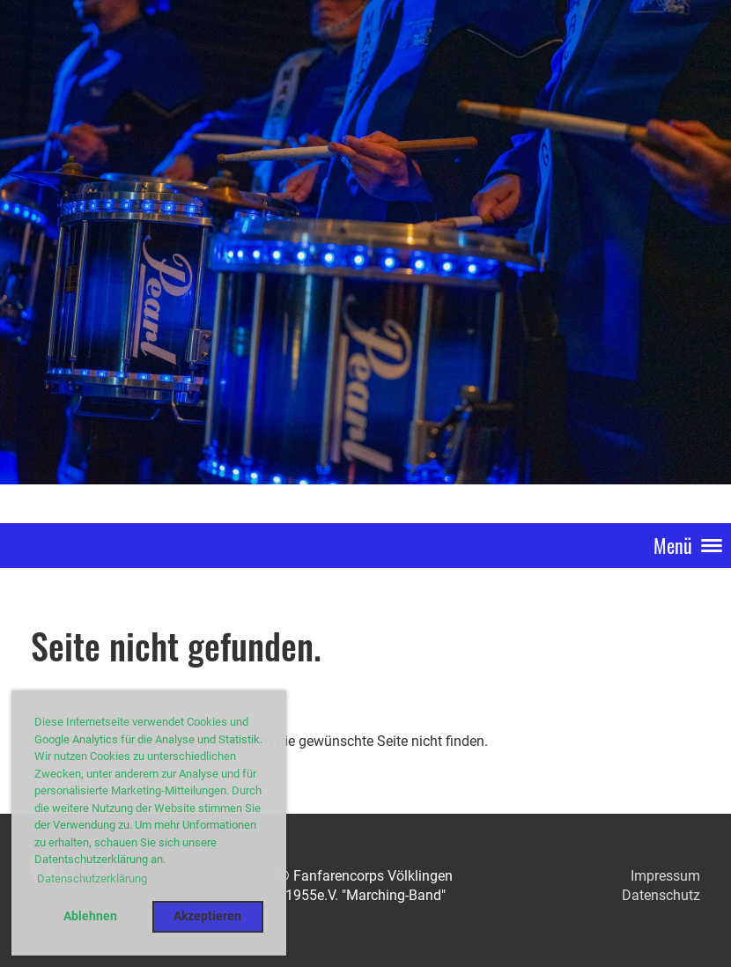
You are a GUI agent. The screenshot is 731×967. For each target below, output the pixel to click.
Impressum (665, 875)
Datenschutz (661, 895)
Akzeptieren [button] (207, 916)
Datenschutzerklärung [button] (92, 878)
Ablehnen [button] (90, 916)
